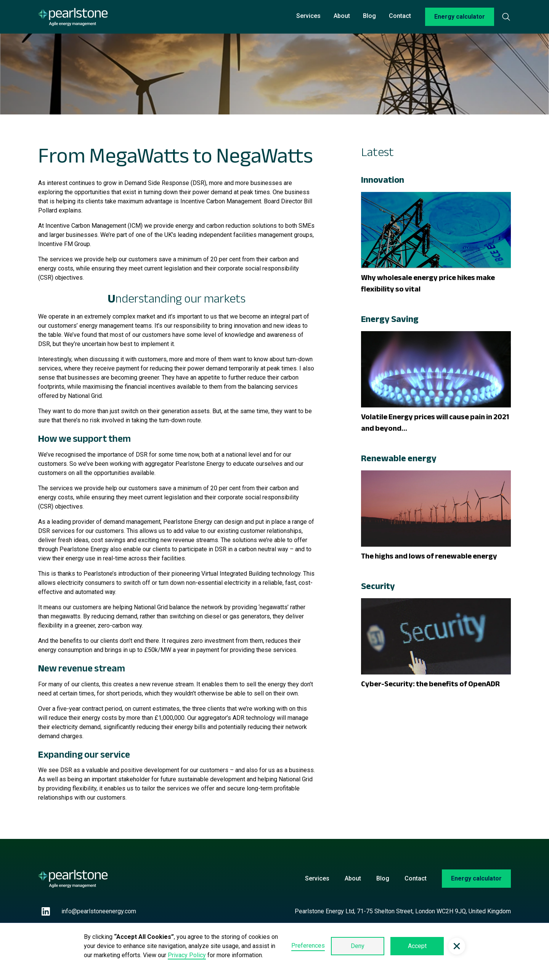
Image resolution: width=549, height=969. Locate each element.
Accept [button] (417, 946)
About (342, 15)
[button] (456, 946)
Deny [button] (357, 946)
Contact (400, 15)
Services (308, 15)
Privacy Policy (187, 955)
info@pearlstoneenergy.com (98, 911)
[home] (73, 17)
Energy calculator (459, 16)
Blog (369, 15)
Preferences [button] (308, 945)
